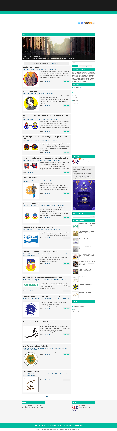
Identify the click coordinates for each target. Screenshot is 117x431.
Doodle (36, 69)
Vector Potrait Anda (30, 91)
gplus (41, 23)
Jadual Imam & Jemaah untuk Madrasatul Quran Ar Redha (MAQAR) (82, 169)
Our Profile (75, 103)
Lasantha (56, 429)
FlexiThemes (43, 429)
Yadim (27, 280)
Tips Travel (76, 90)
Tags (81, 66)
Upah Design (41, 69)
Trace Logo (43, 119)
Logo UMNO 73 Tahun (85, 292)
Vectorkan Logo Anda (31, 203)
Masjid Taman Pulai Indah (43, 229)
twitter (36, 23)
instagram (30, 23)
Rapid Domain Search (76, 429)
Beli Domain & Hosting (78, 306)
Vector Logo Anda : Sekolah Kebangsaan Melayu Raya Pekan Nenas (45, 137)
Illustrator (41, 180)
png (51, 253)
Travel (23, 409)
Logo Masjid (53, 298)
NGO (52, 348)
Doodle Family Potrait (31, 67)
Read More (66, 81)
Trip (27, 409)
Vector (46, 69)
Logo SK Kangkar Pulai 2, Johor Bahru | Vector (40, 251)
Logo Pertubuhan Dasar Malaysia (35, 346)
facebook (23, 23)
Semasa (40, 93)
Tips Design (41, 407)
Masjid (34, 229)
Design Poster (27, 406)
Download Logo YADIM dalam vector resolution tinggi (43, 277)
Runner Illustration (30, 178)
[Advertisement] (58, 10)
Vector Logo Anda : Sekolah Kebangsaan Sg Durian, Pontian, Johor (45, 116)
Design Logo (37, 119)
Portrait (35, 93)
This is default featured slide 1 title (32, 56)
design (32, 69)
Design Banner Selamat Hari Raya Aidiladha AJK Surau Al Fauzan (86, 255)
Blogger (82, 425)
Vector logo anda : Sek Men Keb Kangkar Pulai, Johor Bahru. (45, 158)
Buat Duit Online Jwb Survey (80, 311)
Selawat (34, 407)
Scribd (74, 309)
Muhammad (39, 324)
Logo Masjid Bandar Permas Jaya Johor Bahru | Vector (43, 296)
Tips (28, 34)
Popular (75, 66)
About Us (75, 100)
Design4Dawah (85, 159)
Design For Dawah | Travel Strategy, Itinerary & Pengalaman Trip (38, 28)
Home (24, 34)
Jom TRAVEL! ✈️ (77, 87)
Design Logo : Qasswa (31, 371)
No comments (52, 69)
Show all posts (55, 63)
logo (44, 180)
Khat (32, 324)
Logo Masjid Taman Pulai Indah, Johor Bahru (39, 227)
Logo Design (40, 160)
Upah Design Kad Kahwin (86, 277)
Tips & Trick (76, 92)
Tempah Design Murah (58, 253)
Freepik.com (76, 304)
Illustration (36, 180)
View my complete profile (85, 161)
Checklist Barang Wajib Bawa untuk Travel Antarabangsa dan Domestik (87, 263)
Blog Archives (88, 66)
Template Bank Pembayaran (86, 238)
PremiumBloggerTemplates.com (65, 429)
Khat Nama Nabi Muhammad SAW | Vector (38, 322)
